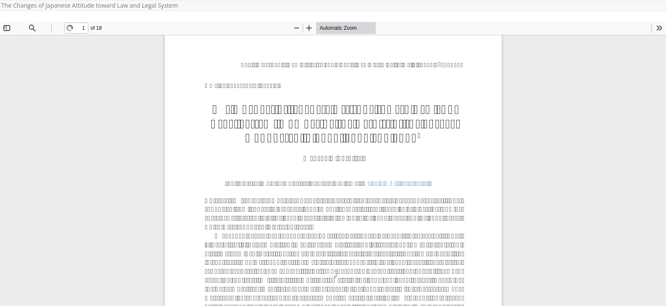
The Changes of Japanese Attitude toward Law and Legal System (89, 5)
